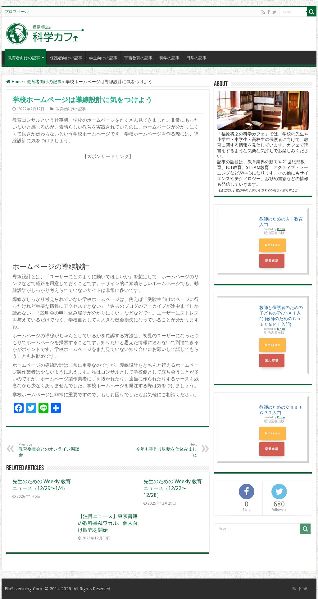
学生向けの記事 (103, 58)
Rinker (281, 229)
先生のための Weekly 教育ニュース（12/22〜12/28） (172, 488)
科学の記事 (169, 58)
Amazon (272, 245)
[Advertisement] (108, 210)
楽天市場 (272, 260)
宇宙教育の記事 (138, 58)
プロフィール (17, 11)
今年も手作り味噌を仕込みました (165, 449)
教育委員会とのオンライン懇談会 (50, 449)
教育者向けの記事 (24, 58)
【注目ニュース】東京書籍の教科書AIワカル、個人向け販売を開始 (108, 523)
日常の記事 (196, 58)
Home (14, 81)
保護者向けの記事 (66, 58)
